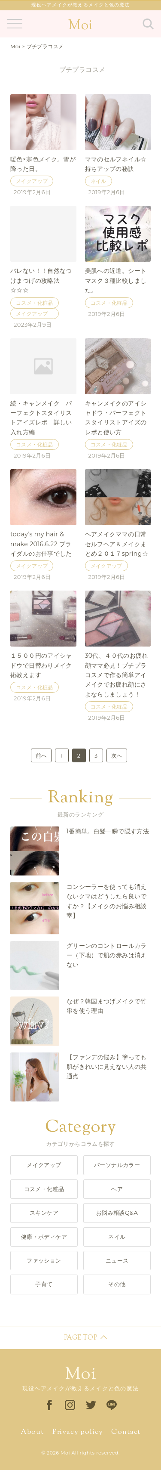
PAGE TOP (80, 1338)
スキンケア (44, 1212)
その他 (116, 1284)
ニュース (117, 1260)
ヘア (117, 1188)
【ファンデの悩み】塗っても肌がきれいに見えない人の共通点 (107, 1066)
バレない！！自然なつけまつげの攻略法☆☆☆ (41, 280)
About (32, 1432)
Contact (125, 1432)
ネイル (98, 182)
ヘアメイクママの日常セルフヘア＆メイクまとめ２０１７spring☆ (117, 543)
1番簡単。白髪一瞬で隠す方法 (108, 831)
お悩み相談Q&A (117, 1212)
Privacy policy (77, 1432)
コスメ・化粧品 (34, 303)
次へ (116, 755)
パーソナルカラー (117, 1164)
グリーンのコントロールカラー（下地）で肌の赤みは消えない (107, 955)
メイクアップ (32, 182)
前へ (41, 755)
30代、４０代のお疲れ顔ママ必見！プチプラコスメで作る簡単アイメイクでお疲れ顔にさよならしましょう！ (116, 675)
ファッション (44, 1260)
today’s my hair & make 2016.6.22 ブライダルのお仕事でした (41, 543)
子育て (43, 1284)
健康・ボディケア (44, 1236)
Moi (80, 26)
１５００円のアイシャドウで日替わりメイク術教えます (41, 665)
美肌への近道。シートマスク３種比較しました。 (116, 280)
